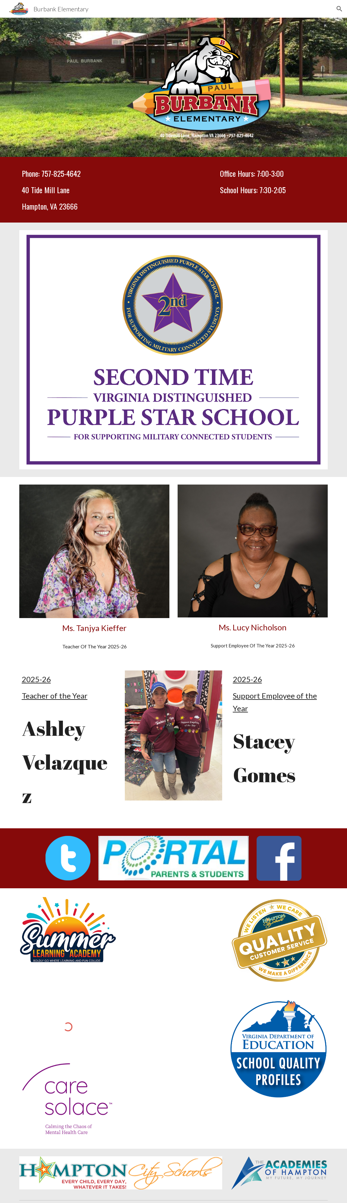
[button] (339, 8)
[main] (94, 189)
